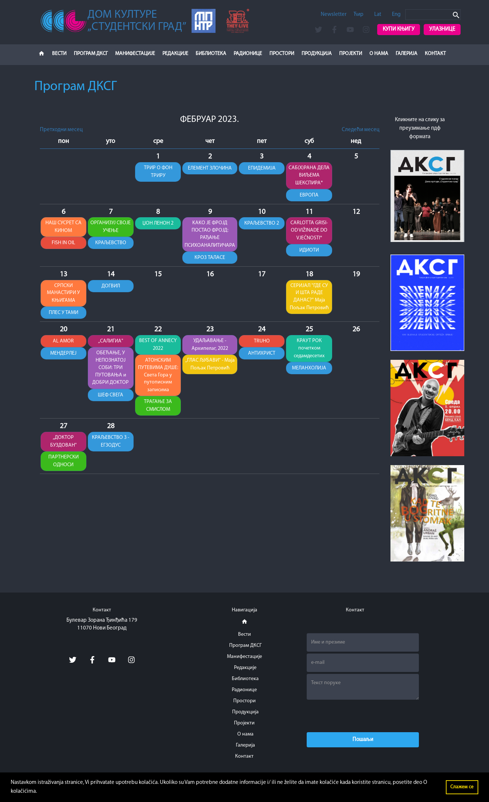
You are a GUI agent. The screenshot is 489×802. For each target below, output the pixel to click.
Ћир (359, 14)
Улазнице (442, 29)
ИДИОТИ (309, 251)
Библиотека (211, 54)
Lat (377, 14)
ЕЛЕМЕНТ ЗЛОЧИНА (210, 168)
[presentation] (363, 716)
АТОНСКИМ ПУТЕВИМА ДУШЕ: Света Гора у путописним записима (158, 377)
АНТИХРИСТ (261, 355)
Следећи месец (360, 130)
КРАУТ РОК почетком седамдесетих (309, 349)
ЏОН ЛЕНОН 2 (157, 223)
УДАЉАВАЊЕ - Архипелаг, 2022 (210, 345)
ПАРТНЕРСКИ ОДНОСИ (63, 463)
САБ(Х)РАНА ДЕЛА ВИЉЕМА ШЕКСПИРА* (309, 175)
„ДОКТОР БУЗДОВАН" (63, 443)
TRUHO (261, 342)
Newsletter (334, 14)
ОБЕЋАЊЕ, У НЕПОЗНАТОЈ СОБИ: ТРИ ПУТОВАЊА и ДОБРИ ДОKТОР (111, 369)
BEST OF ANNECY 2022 (158, 345)
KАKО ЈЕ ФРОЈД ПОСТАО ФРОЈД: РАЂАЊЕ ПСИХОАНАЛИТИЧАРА (210, 235)
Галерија (406, 54)
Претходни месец (61, 130)
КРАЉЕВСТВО (111, 243)
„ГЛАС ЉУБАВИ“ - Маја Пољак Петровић (209, 365)
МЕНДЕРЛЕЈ (63, 355)
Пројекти (350, 54)
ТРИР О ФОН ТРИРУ (158, 171)
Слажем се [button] (461, 787)
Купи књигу (398, 29)
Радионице (248, 54)
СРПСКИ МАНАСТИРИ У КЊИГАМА (63, 294)
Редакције (175, 54)
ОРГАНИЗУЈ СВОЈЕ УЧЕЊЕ (111, 227)
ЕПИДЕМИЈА (261, 168)
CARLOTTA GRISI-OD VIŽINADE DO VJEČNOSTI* (309, 231)
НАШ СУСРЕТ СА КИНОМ (63, 227)
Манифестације (135, 54)
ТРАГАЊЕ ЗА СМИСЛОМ (158, 407)
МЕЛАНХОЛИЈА (309, 369)
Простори (281, 54)
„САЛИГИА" (110, 342)
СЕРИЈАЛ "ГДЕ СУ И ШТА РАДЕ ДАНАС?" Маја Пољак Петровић (309, 298)
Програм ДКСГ (91, 54)
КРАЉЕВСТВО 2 (261, 223)
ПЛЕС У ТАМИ (63, 314)
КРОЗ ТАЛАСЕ (209, 258)
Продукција (317, 54)
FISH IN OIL (63, 243)
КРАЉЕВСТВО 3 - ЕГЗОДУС (110, 443)
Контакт (435, 54)
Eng (396, 14)
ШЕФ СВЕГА (111, 396)
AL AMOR (63, 342)
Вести (59, 54)
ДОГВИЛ (110, 287)
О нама (378, 54)
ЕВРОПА (309, 195)
